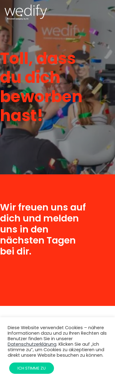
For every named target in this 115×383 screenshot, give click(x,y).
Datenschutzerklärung (32, 344)
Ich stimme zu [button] (31, 368)
